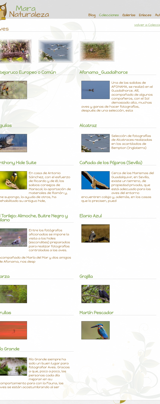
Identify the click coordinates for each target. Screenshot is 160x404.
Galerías (128, 15)
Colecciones (109, 15)
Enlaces (145, 15)
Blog (91, 15)
